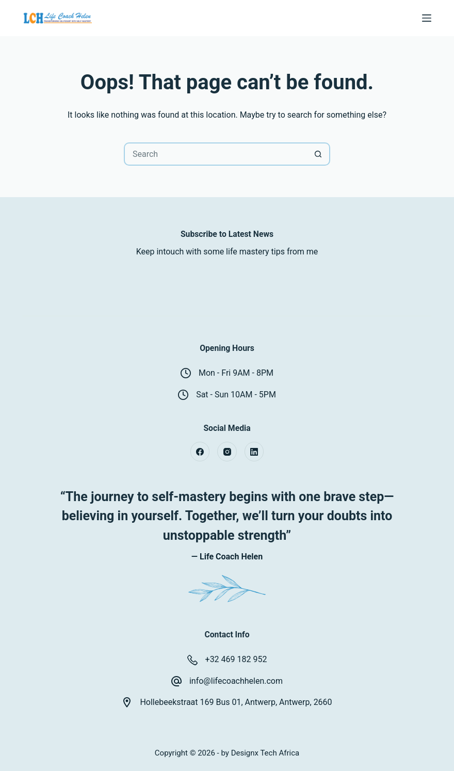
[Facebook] (200, 451)
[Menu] (426, 18)
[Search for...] (215, 154)
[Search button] (318, 154)
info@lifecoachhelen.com (236, 681)
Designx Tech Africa (265, 753)
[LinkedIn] (254, 451)
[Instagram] (227, 451)
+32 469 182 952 (236, 659)
